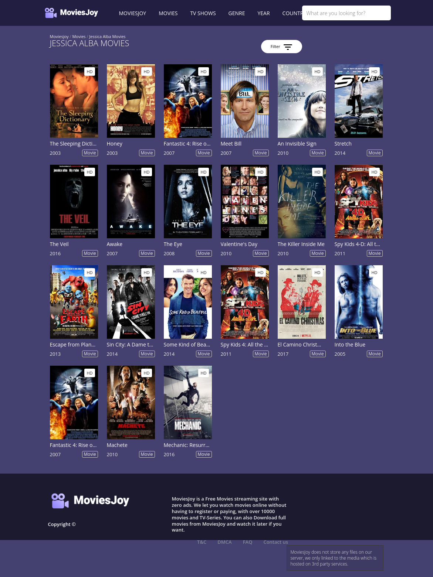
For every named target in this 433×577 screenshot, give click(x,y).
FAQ (248, 542)
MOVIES (168, 13)
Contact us (275, 542)
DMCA (224, 542)
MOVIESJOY (132, 13)
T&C (201, 542)
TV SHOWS (203, 13)
